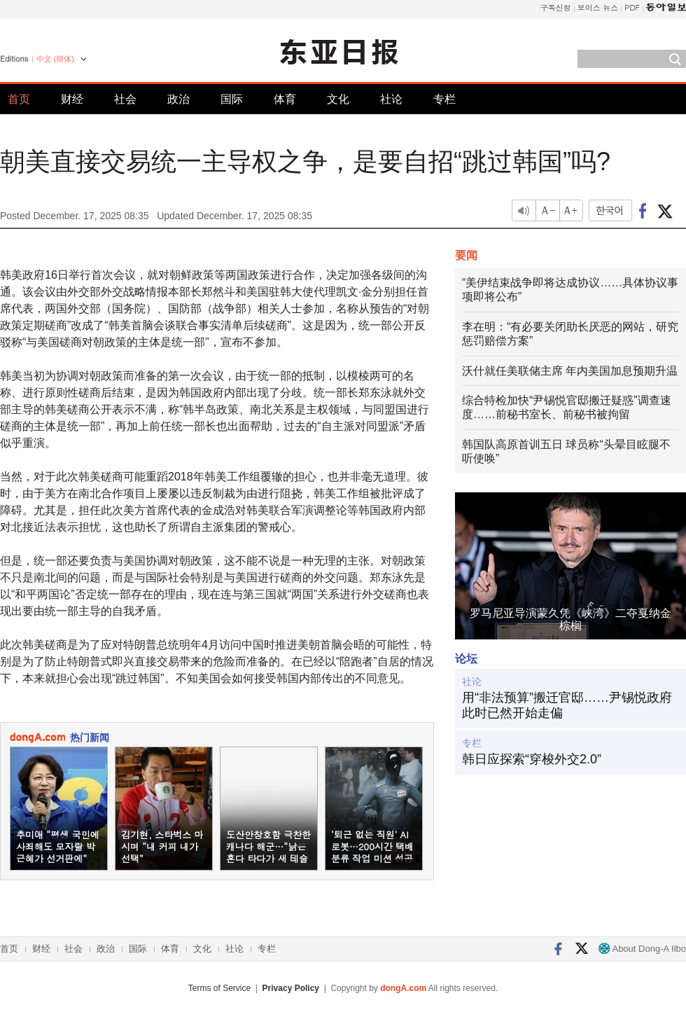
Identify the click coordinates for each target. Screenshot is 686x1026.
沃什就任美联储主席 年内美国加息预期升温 (570, 371)
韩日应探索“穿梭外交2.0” (531, 759)
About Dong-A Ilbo (642, 948)
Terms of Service (219, 988)
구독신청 (555, 7)
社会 (125, 99)
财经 (72, 99)
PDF (632, 7)
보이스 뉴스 (598, 7)
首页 (19, 99)
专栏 (444, 99)
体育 (285, 99)
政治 (178, 99)
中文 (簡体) (55, 59)
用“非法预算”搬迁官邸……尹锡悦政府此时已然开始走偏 (567, 705)
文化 (338, 99)
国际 (231, 99)
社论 (391, 99)
